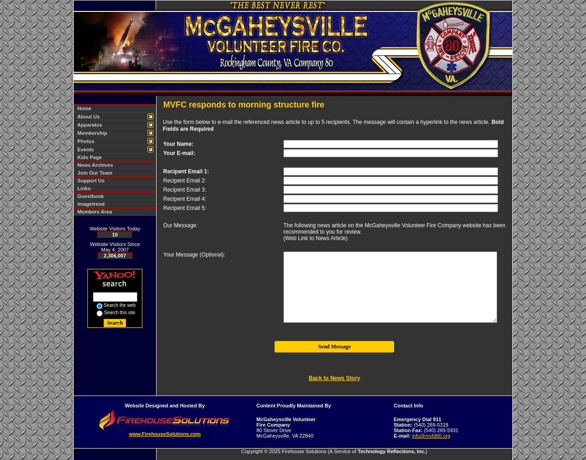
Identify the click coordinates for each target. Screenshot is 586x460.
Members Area (93, 211)
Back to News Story (334, 378)
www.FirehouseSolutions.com (165, 434)
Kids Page (88, 157)
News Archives (94, 165)
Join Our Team (93, 173)
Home (83, 108)
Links (83, 188)
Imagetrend (89, 204)
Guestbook (89, 196)
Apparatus (88, 125)
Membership (91, 133)
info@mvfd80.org (431, 436)
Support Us (89, 180)
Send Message (334, 346)
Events (84, 149)
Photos (84, 141)
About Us (87, 116)
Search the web (120, 305)
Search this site (119, 312)
